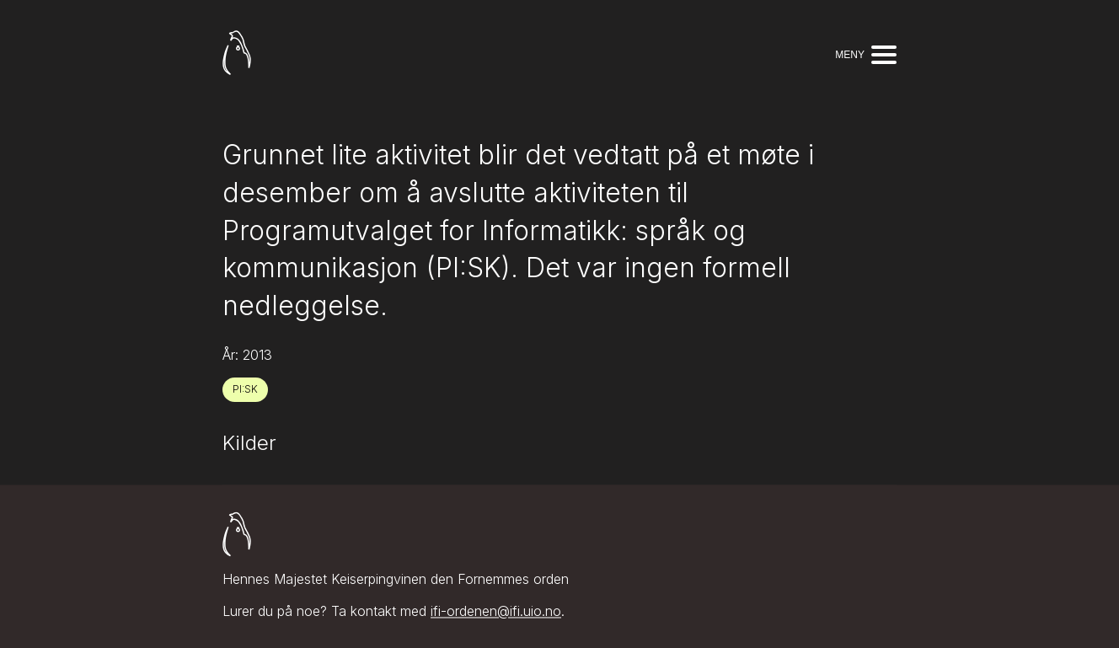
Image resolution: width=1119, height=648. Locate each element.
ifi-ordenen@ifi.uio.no (496, 611)
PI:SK (245, 389)
